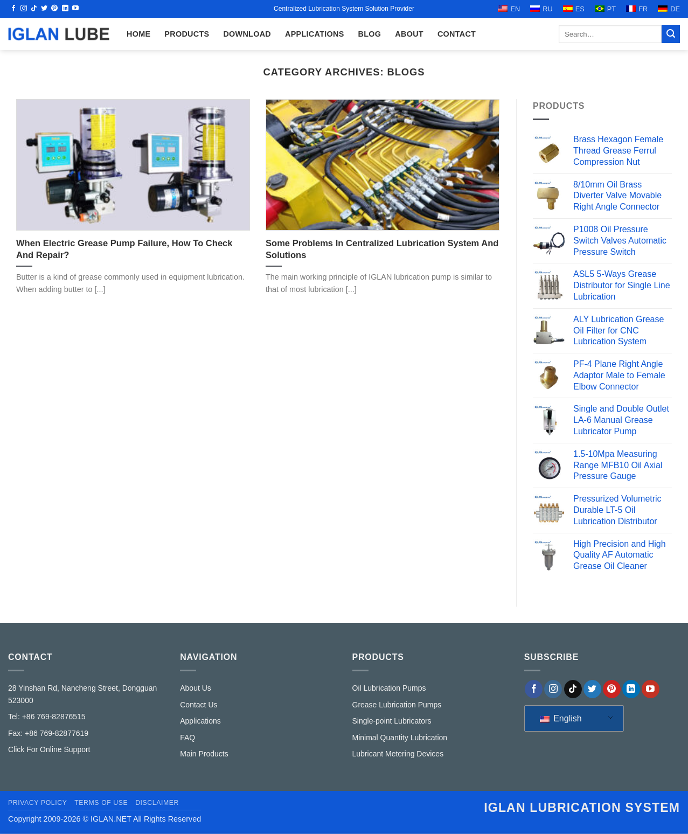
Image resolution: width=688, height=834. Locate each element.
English (561, 718)
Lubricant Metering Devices (398, 753)
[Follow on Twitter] (44, 8)
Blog (369, 34)
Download (247, 34)
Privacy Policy (37, 803)
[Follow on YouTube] (75, 8)
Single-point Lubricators (392, 721)
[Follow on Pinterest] (54, 8)
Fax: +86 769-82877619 (48, 733)
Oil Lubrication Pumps (389, 688)
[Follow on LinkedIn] (65, 8)
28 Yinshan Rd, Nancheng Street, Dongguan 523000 (82, 694)
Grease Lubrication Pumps (397, 704)
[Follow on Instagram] (23, 8)
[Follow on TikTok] (34, 8)
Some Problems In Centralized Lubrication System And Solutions (382, 249)
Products (186, 34)
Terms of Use (101, 803)
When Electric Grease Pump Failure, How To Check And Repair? (124, 249)
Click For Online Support (49, 749)
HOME (138, 34)
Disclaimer (157, 803)
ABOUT (409, 34)
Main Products (204, 753)
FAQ (187, 737)
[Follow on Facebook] (13, 8)
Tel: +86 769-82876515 (47, 716)
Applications (314, 34)
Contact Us (198, 704)
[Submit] (671, 34)
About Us (195, 688)
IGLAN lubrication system (582, 808)
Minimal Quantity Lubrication (400, 737)
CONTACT (456, 34)
